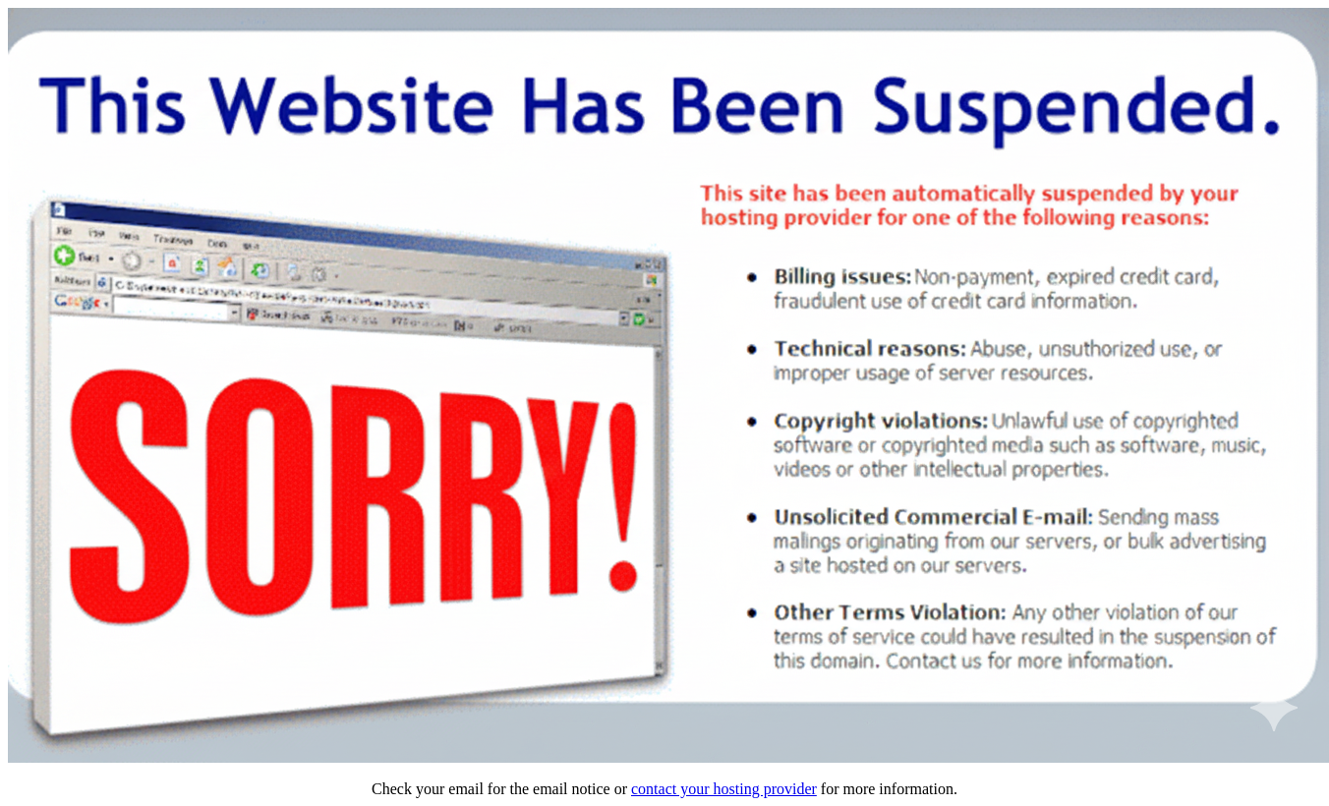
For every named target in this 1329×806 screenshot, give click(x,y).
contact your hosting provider (724, 788)
